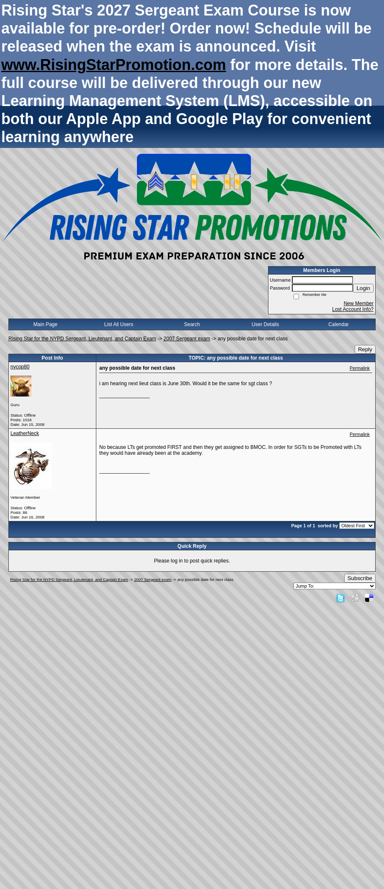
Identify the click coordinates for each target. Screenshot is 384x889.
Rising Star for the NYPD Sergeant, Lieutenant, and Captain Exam (82, 339)
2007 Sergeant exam (187, 339)
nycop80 (19, 367)
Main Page (45, 324)
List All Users (118, 324)
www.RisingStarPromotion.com (113, 64)
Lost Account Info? (353, 309)
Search (192, 324)
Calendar (338, 324)
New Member (359, 303)
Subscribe (360, 578)
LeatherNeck (24, 433)
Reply (365, 349)
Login (363, 288)
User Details (265, 324)
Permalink (360, 368)
